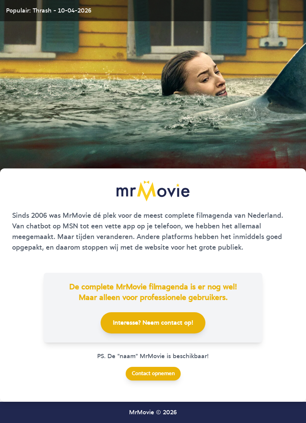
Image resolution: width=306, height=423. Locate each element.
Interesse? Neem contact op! (153, 323)
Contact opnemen (153, 373)
